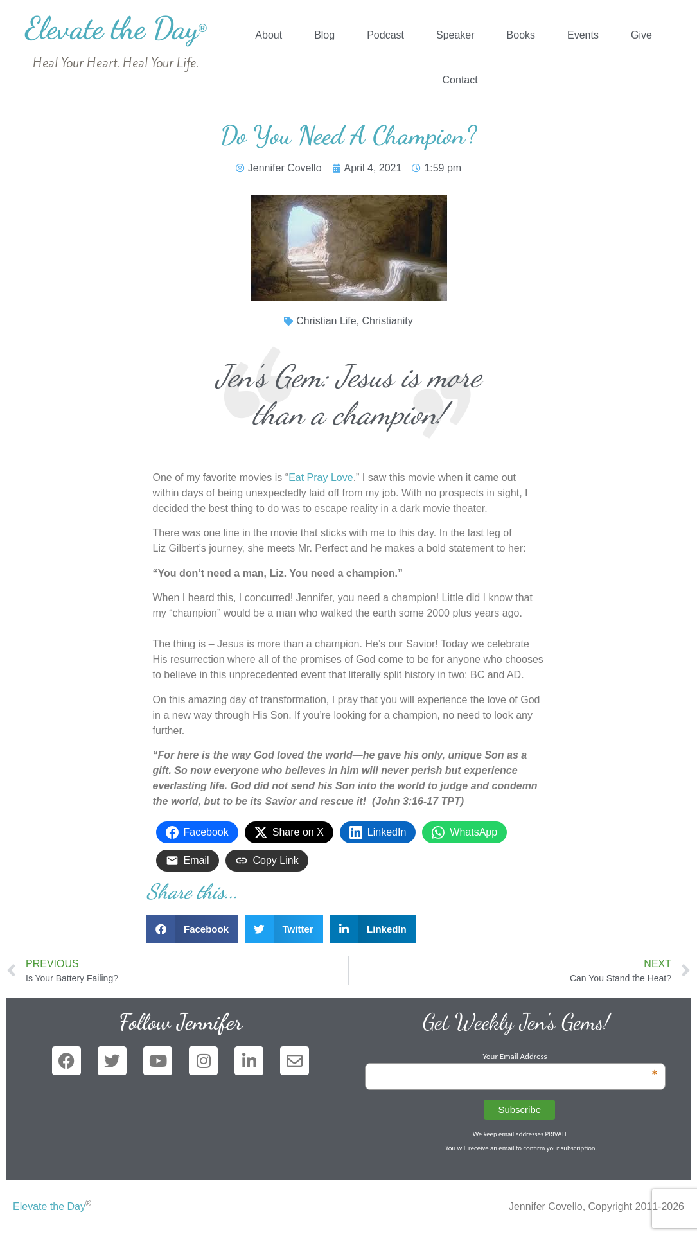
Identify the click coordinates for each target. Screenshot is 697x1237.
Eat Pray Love (320, 477)
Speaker (455, 35)
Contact (460, 80)
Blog (324, 35)
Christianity (387, 320)
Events (583, 35)
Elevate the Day (116, 28)
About (268, 35)
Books (521, 35)
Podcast (385, 35)
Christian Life (326, 320)
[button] (192, 929)
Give (641, 35)
